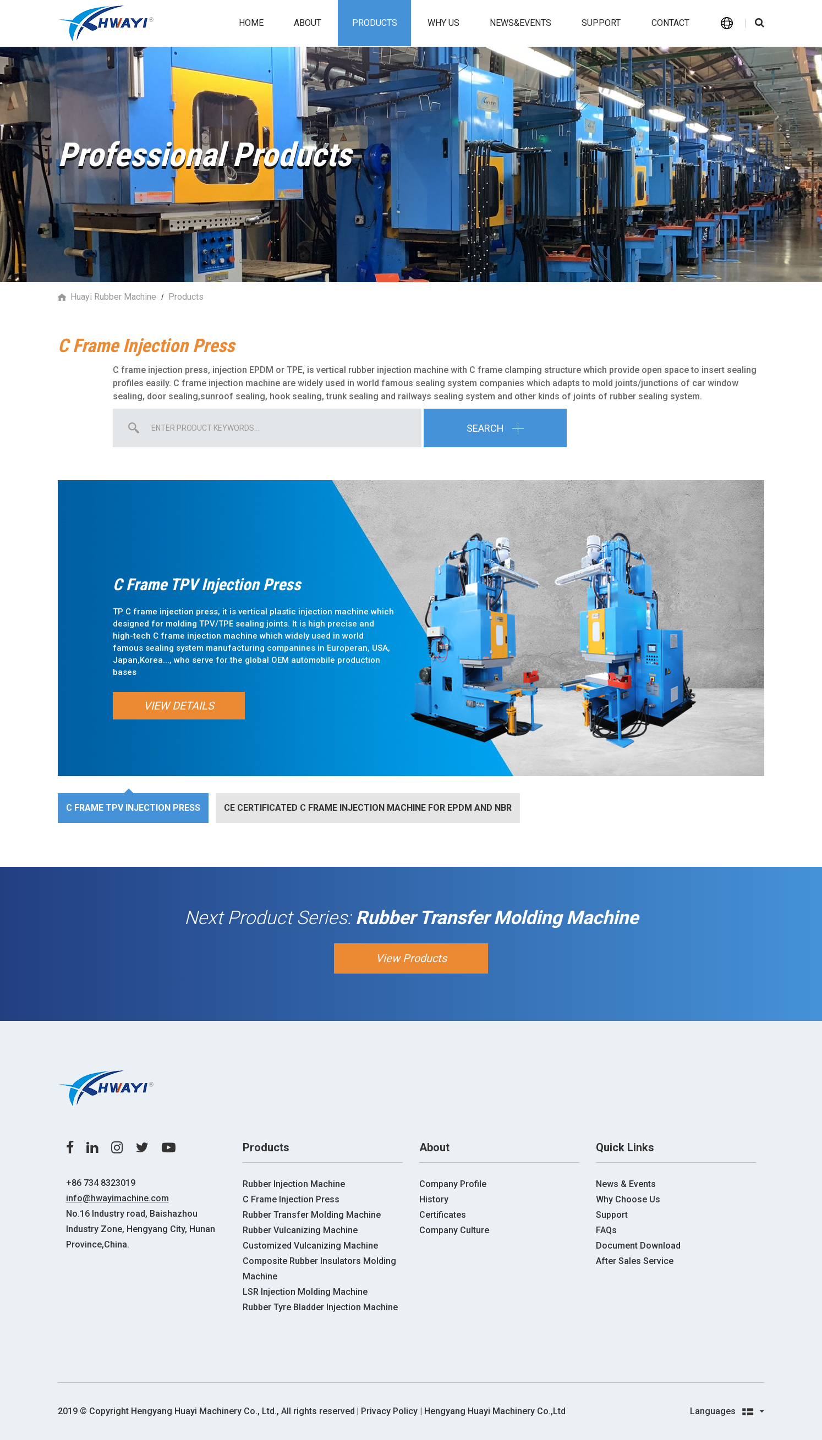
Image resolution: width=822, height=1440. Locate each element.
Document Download (638, 1245)
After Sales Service (634, 1261)
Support (601, 23)
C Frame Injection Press (291, 1199)
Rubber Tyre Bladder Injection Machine (320, 1307)
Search (495, 428)
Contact (670, 23)
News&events (520, 23)
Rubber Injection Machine (294, 1184)
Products (374, 23)
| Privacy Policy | (389, 1411)
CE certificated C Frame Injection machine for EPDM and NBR (368, 808)
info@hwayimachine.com (117, 1198)
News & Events (626, 1184)
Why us (443, 23)
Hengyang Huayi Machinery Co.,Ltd (495, 1411)
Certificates (442, 1215)
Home (251, 23)
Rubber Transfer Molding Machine (312, 1215)
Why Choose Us (628, 1199)
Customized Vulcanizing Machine (310, 1245)
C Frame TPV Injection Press (133, 808)
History (433, 1199)
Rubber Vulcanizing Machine (300, 1230)
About (307, 23)
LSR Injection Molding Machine (305, 1292)
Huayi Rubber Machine (113, 297)
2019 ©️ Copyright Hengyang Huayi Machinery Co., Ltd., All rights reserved (206, 1411)
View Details (179, 705)
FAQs (606, 1230)
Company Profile (452, 1184)
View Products (411, 958)
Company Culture (454, 1230)
